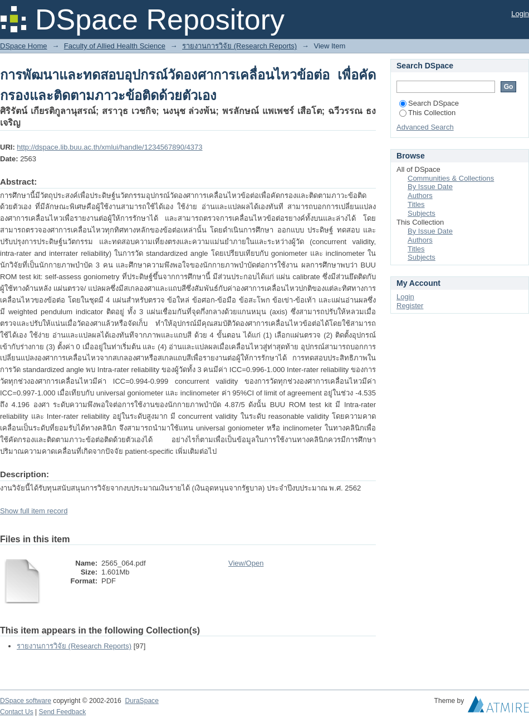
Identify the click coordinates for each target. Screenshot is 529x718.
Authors (420, 195)
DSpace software (25, 701)
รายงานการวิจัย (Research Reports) (239, 46)
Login (520, 13)
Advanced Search (425, 127)
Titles (416, 204)
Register (409, 305)
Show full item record (33, 511)
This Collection (427, 112)
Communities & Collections (451, 178)
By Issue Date (430, 186)
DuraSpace (141, 701)
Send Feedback (62, 712)
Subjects (421, 213)
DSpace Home (23, 46)
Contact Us (16, 712)
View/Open (245, 563)
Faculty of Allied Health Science (114, 46)
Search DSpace (429, 103)
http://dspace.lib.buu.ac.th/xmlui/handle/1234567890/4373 (109, 147)
